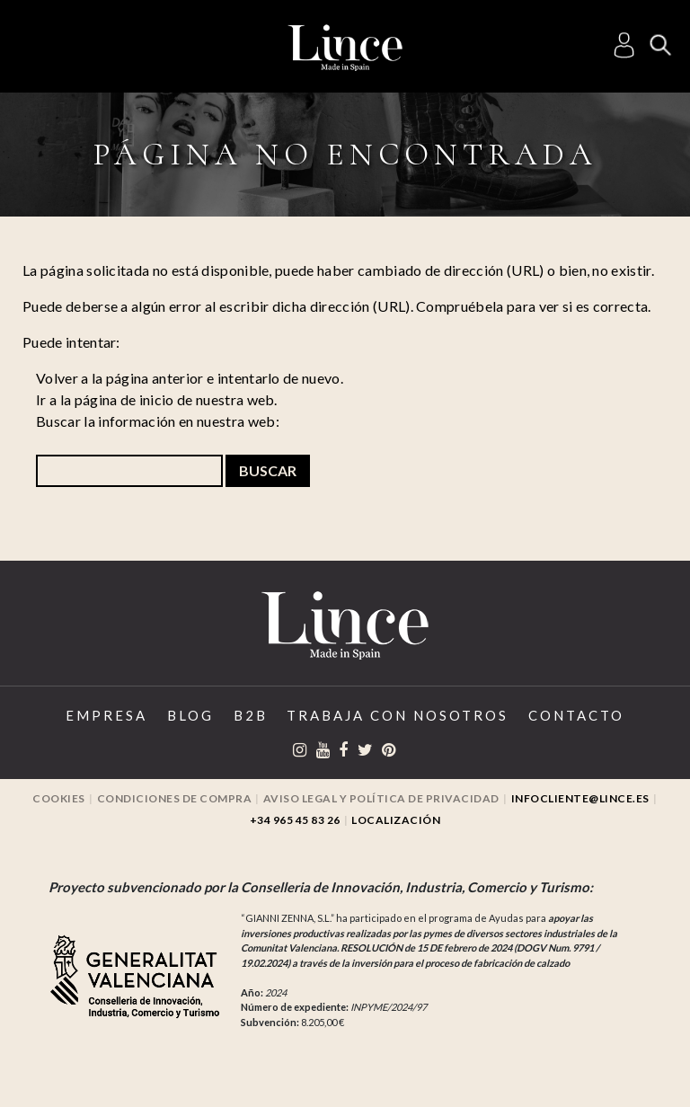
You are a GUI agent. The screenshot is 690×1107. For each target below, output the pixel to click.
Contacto (576, 715)
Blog (190, 715)
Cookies (58, 798)
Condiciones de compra (174, 798)
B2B (251, 715)
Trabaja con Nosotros (398, 715)
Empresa (106, 715)
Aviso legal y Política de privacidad (381, 798)
